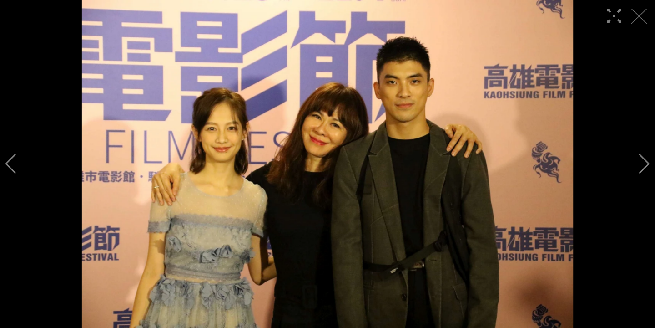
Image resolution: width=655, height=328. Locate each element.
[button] (11, 164)
